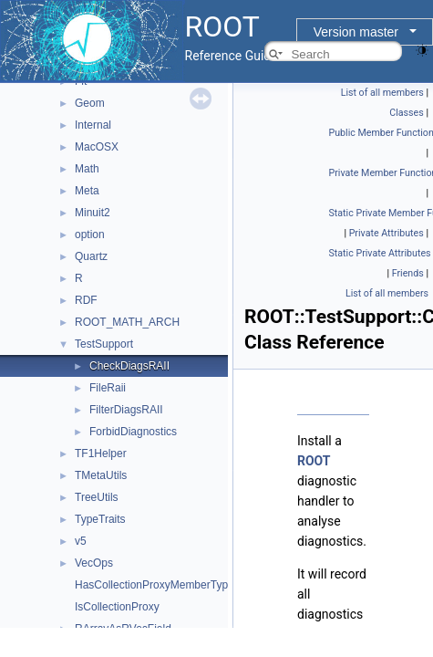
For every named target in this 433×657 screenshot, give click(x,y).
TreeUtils (97, 497)
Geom (90, 103)
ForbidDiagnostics (133, 431)
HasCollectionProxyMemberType (154, 585)
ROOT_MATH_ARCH (127, 322)
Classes (406, 113)
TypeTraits (100, 519)
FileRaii (107, 387)
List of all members (382, 93)
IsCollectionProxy (117, 606)
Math (87, 168)
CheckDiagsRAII (129, 366)
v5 (81, 541)
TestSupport (104, 344)
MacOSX (97, 147)
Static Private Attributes (380, 253)
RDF (86, 300)
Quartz (91, 256)
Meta (87, 190)
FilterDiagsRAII (126, 409)
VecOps (94, 563)
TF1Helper (101, 453)
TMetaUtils (101, 475)
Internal (93, 125)
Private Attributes (386, 233)
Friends (408, 273)
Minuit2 (92, 212)
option (90, 234)
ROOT (314, 461)
